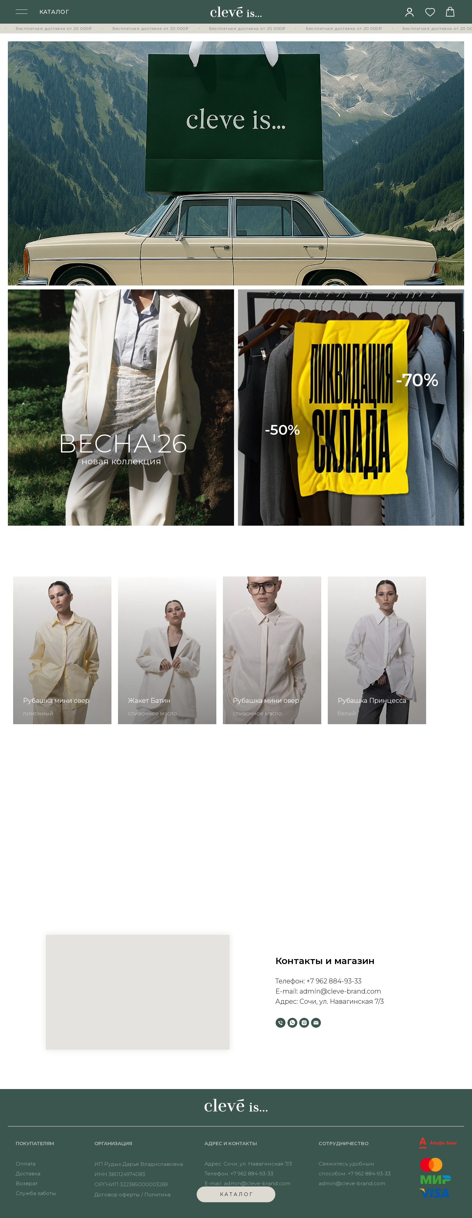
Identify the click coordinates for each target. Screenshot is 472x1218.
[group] (62, 650)
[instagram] (304, 1023)
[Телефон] (280, 1023)
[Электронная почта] (316, 1023)
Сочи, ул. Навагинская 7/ (340, 1001)
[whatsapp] (292, 1023)
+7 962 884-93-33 (334, 981)
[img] (410, 12)
